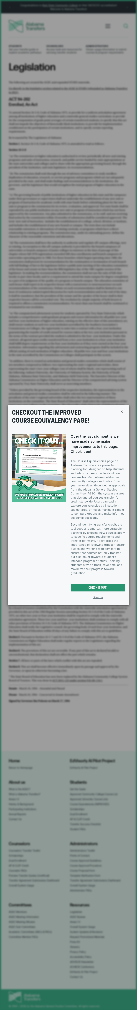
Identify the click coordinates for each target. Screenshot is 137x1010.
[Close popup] (122, 411)
